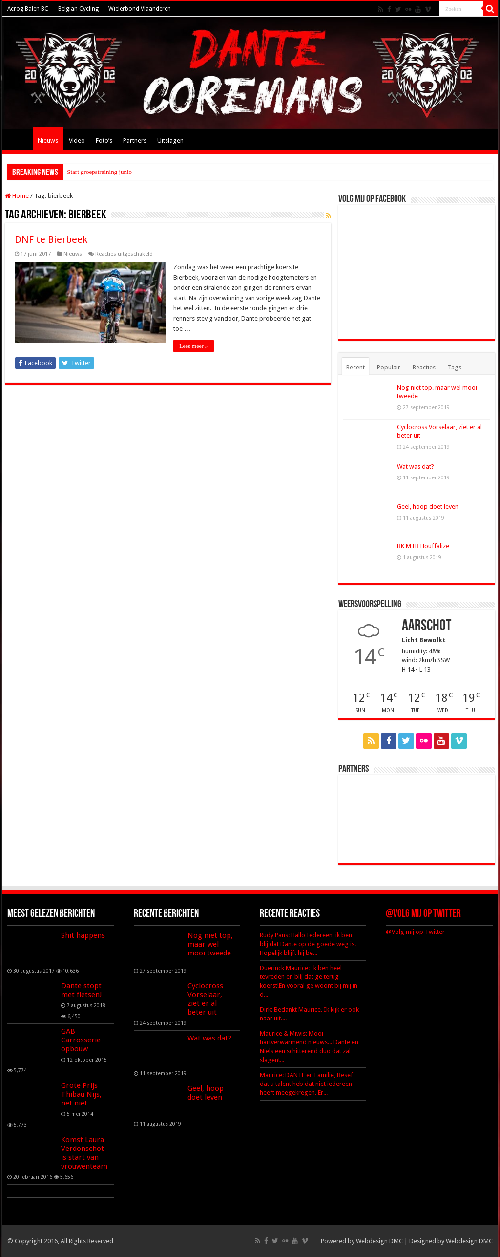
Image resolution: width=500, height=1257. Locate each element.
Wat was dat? (415, 466)
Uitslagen (170, 140)
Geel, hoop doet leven (427, 506)
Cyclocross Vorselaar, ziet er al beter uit (205, 999)
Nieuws (48, 140)
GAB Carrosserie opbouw (81, 1040)
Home (20, 139)
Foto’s (104, 140)
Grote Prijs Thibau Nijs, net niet (81, 1094)
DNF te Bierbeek (51, 239)
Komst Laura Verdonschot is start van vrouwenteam (84, 1152)
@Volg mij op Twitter (423, 914)
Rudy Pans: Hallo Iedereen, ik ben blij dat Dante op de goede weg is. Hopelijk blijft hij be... (308, 944)
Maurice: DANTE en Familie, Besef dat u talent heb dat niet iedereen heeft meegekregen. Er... (306, 1083)
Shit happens (83, 935)
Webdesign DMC (379, 1241)
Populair (388, 367)
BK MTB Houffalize (423, 546)
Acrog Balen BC (27, 8)
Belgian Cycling (78, 8)
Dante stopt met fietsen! (81, 990)
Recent (355, 367)
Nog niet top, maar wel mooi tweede (210, 944)
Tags (454, 367)
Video (77, 140)
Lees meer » (193, 346)
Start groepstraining (92, 171)
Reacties (424, 367)
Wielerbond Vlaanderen (139, 8)
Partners (134, 140)
